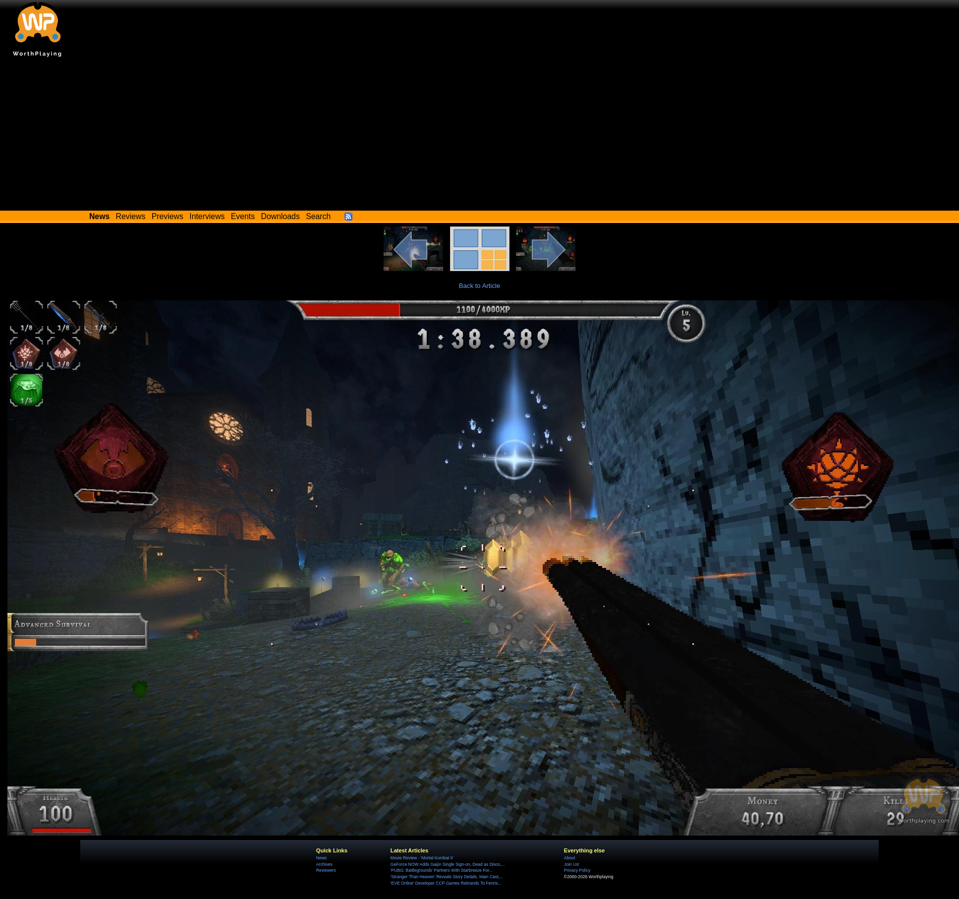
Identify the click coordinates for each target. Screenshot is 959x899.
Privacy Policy (577, 870)
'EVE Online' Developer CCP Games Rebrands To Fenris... (446, 883)
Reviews (131, 216)
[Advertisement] (480, 136)
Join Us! (571, 864)
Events (243, 216)
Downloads (280, 216)
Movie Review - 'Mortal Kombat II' (422, 857)
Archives (324, 864)
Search (318, 216)
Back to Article (480, 285)
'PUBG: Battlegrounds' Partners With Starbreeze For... (442, 870)
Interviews (207, 216)
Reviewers (326, 870)
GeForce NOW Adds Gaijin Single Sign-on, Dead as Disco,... (448, 864)
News (321, 857)
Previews (167, 216)
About (569, 857)
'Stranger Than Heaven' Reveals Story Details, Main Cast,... (447, 876)
